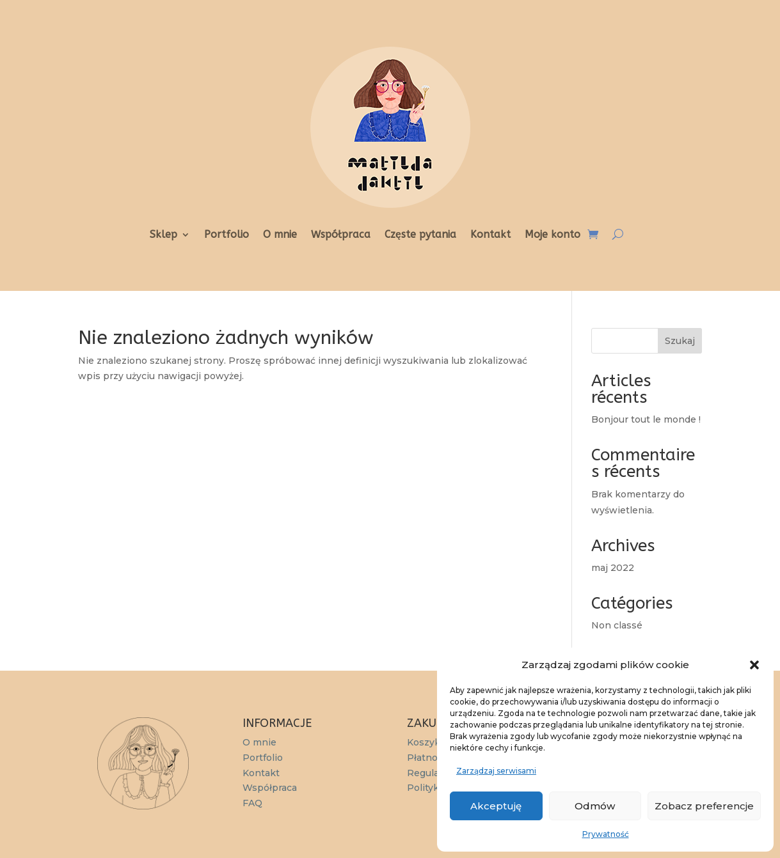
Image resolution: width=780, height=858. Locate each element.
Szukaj (680, 341)
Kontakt (490, 235)
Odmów (595, 806)
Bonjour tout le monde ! (646, 419)
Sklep (163, 235)
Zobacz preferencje (704, 806)
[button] (754, 665)
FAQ (252, 803)
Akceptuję (495, 806)
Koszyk (423, 742)
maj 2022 (612, 567)
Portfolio (226, 235)
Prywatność (605, 834)
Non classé (616, 625)
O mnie (280, 235)
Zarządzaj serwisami (496, 771)
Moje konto (552, 235)
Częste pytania (420, 235)
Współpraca (340, 235)
